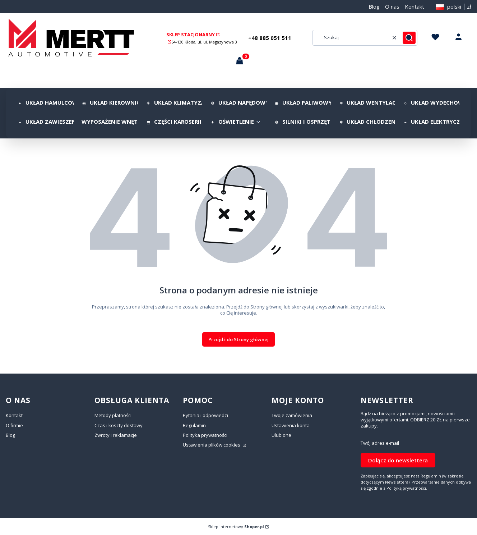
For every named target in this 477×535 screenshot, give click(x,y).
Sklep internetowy (236, 526)
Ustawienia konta (291, 425)
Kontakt (414, 6)
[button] (409, 38)
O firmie (14, 425)
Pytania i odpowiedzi (205, 415)
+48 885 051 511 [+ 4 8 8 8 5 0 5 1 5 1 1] (269, 37)
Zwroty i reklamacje (115, 435)
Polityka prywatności (205, 435)
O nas (392, 6)
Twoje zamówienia (292, 415)
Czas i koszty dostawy (118, 425)
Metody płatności (112, 415)
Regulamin (194, 425)
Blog (374, 6)
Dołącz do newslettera (398, 460)
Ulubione (281, 435)
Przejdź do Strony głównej (238, 339)
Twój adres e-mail (380, 443)
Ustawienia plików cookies (212, 445)
